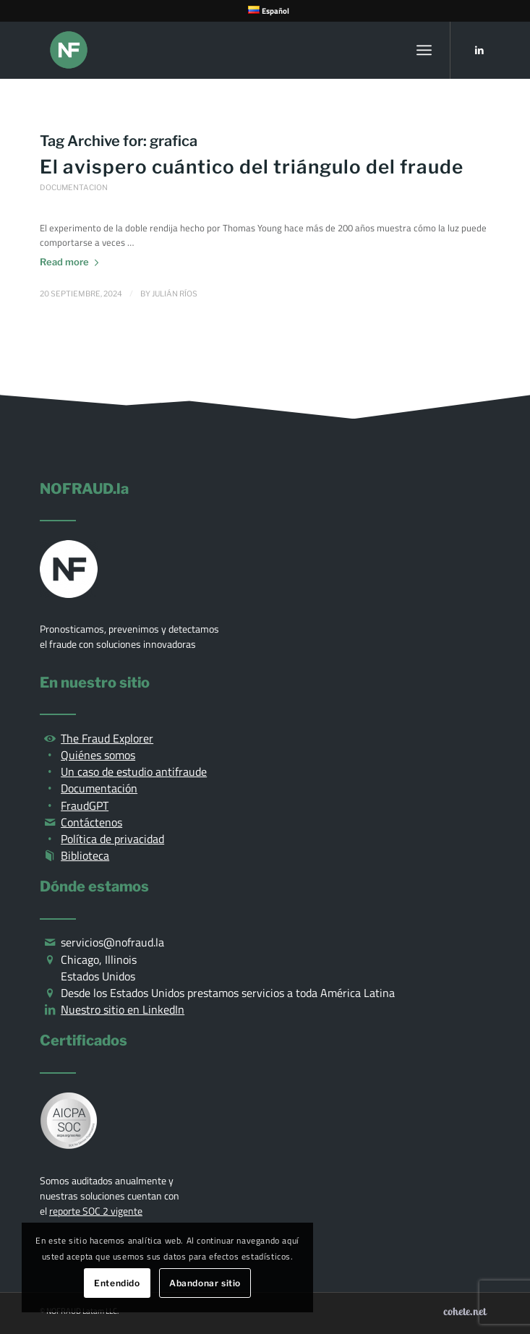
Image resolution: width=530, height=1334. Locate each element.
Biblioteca (85, 855)
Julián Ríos (174, 294)
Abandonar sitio (205, 1283)
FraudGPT (84, 805)
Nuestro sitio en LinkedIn (122, 1009)
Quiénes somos (98, 755)
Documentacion (74, 187)
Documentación (99, 788)
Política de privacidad (112, 838)
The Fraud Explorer (107, 738)
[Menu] (424, 50)
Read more (72, 262)
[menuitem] (268, 10)
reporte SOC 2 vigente (95, 1210)
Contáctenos (91, 822)
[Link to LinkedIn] (479, 50)
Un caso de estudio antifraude (134, 771)
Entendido (117, 1283)
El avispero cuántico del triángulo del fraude (251, 166)
